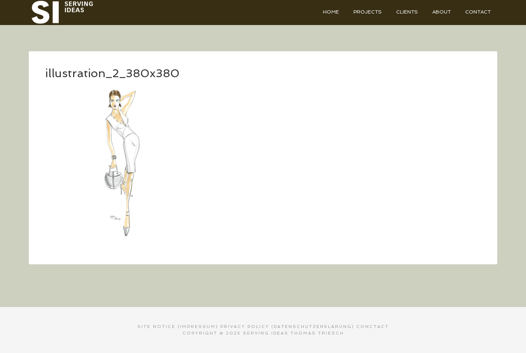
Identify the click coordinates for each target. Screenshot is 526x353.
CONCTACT (372, 326)
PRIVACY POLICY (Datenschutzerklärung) (287, 326)
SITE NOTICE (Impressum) (177, 326)
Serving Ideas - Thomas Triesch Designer (90, 12)
